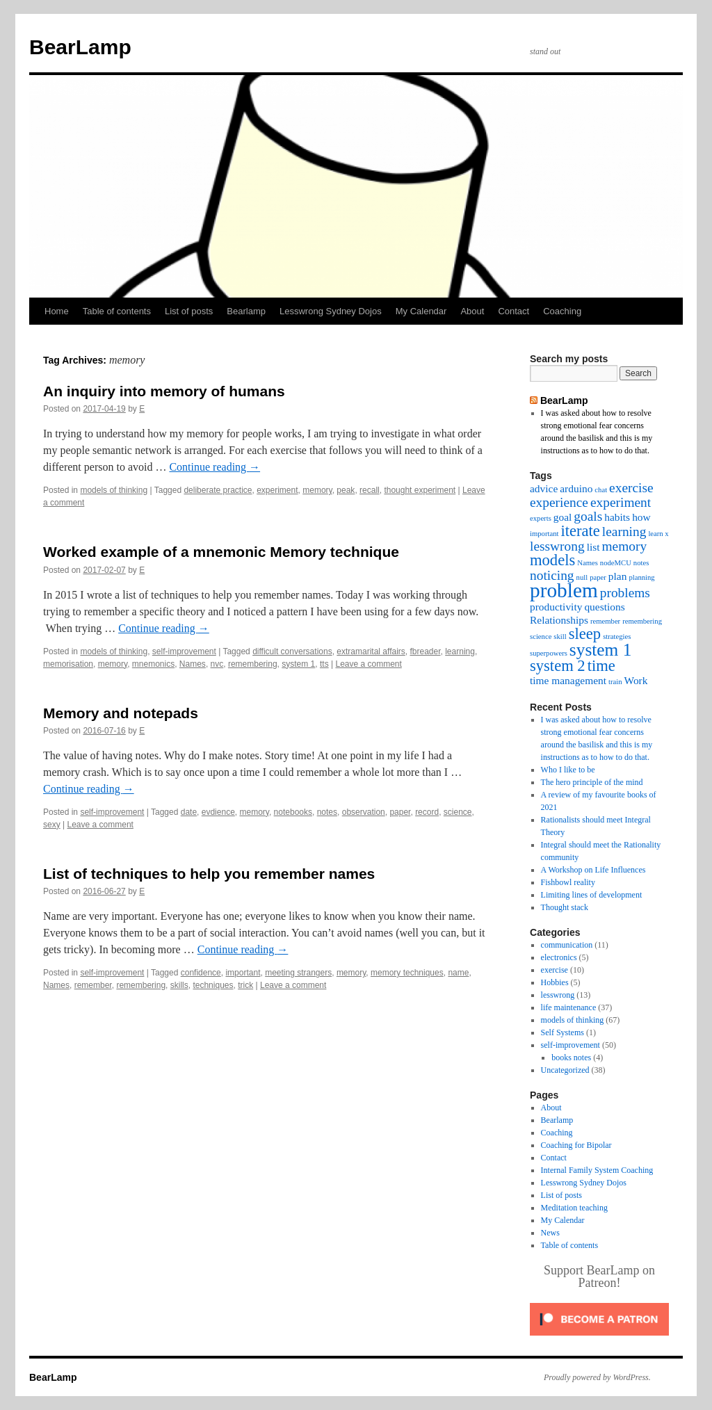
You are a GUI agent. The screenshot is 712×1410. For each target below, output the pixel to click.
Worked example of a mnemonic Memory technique (221, 552)
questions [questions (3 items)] (604, 607)
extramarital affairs (371, 651)
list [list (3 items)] (593, 547)
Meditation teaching (574, 1208)
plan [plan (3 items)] (617, 576)
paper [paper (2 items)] (598, 577)
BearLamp (80, 46)
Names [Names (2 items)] (587, 563)
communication (567, 945)
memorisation (68, 664)
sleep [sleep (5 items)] (585, 633)
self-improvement (184, 651)
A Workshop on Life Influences (593, 870)
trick (245, 985)
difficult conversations (292, 651)
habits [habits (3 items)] (617, 517)
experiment (277, 490)
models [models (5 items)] (552, 560)
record (427, 812)
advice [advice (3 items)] (544, 488)
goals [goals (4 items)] (588, 516)
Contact (513, 311)
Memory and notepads (120, 713)
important (242, 973)
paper (399, 812)
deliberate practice (218, 490)
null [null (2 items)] (582, 577)
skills (179, 985)
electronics (559, 957)
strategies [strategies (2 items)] (617, 636)
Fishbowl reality (568, 882)
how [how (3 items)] (641, 517)
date (189, 812)
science (458, 812)
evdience (218, 812)
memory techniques (407, 973)
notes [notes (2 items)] (641, 563)
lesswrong (558, 995)
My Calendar (421, 311)
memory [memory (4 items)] (624, 546)
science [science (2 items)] (540, 636)
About (472, 311)
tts (324, 664)
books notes (571, 1057)
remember (93, 985)
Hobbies (555, 982)
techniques (213, 985)
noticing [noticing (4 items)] (552, 575)
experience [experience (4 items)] (559, 502)
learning (460, 651)
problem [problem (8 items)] (564, 590)
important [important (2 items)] (544, 533)
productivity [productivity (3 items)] (556, 607)
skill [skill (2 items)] (559, 636)
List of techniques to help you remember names (209, 874)
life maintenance (569, 1007)
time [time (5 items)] (601, 665)
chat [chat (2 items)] (600, 490)
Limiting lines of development (591, 895)
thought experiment (419, 490)
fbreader (425, 651)
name (458, 973)
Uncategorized (565, 1070)
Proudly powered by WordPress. (597, 1377)
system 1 (298, 664)
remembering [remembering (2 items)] (642, 621)
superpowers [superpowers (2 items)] (548, 653)
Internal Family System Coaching (597, 1170)
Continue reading (214, 467)
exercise (554, 970)
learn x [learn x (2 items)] (658, 533)
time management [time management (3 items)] (568, 680)
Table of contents (117, 311)
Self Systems (562, 1032)
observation (363, 812)
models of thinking (113, 490)
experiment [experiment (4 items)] (620, 502)
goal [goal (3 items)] (562, 517)
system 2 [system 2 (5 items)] (557, 665)
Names (192, 664)
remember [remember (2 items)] (605, 621)
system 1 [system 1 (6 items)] (600, 649)
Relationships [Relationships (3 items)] (559, 620)
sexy (51, 824)
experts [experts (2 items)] (540, 518)
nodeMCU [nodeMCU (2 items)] (615, 563)
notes (327, 812)
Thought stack (564, 907)
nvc (217, 664)
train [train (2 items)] (615, 682)
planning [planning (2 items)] (641, 577)
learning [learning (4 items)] (624, 531)
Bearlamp (246, 311)
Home (56, 311)
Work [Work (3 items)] (636, 680)
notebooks (293, 812)
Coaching (562, 311)
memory (317, 490)
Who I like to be (568, 770)
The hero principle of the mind (592, 782)
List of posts (189, 311)
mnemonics (153, 664)
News (550, 1233)
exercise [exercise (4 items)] (631, 487)
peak (346, 490)
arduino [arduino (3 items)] (576, 488)
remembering (252, 664)
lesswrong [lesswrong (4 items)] (557, 546)
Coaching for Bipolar (576, 1145)
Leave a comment (368, 664)
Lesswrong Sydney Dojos (331, 311)
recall (369, 490)
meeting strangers (298, 973)
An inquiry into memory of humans (164, 391)
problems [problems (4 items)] (625, 592)
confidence (201, 973)
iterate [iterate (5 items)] (579, 531)
